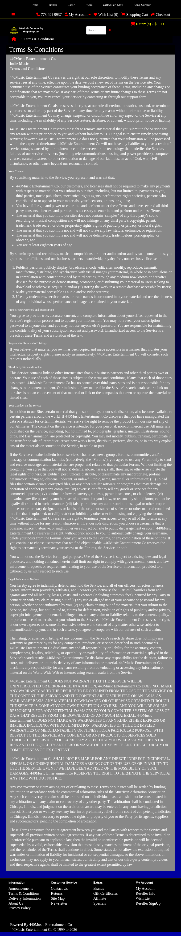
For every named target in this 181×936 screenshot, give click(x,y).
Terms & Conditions (39, 39)
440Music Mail (113, 5)
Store (89, 5)
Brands (98, 888)
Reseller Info (145, 893)
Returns (57, 893)
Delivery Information (24, 898)
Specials (99, 903)
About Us (15, 903)
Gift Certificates (105, 893)
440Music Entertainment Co (50, 925)
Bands (53, 5)
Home (34, 5)
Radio (71, 5)
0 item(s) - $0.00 (147, 23)
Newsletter (59, 903)
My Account (145, 888)
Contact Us (59, 888)
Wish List (143, 898)
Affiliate (99, 898)
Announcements (20, 888)
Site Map (58, 898)
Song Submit (142, 5)
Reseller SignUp (148, 903)
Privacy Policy (19, 908)
